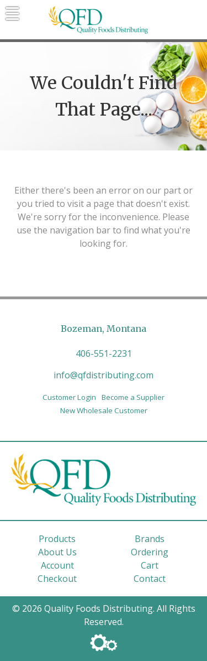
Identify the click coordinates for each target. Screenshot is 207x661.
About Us (57, 552)
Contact (150, 578)
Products (57, 539)
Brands (149, 539)
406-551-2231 (104, 353)
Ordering (149, 552)
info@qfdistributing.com (103, 375)
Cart (149, 565)
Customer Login (69, 397)
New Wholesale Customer (103, 410)
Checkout (57, 578)
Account (57, 565)
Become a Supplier (133, 397)
